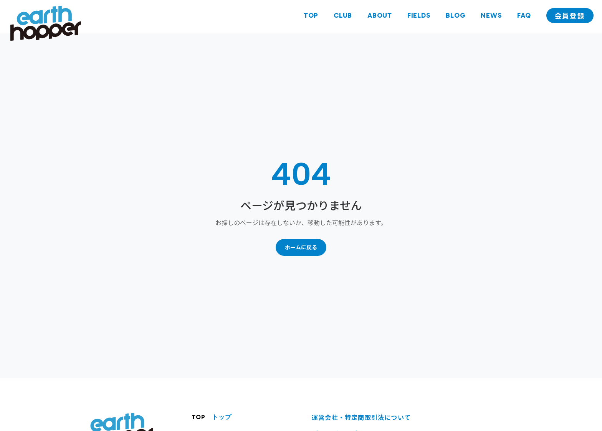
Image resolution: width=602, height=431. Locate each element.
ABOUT (378, 16)
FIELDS (417, 16)
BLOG (454, 16)
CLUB (341, 16)
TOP (309, 16)
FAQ (522, 16)
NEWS (490, 16)
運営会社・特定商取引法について (361, 417)
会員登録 (569, 17)
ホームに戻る (301, 247)
